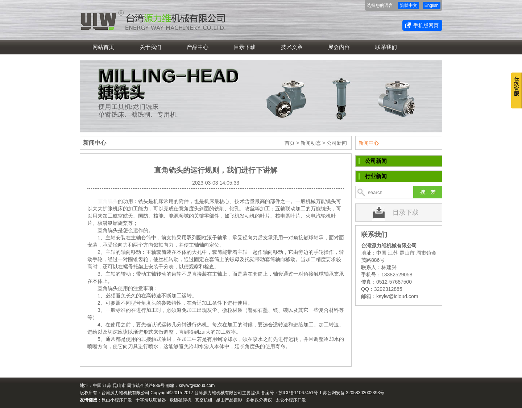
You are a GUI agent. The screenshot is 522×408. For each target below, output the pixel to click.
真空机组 (203, 400)
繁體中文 (408, 5)
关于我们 (150, 47)
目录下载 (245, 47)
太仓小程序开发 (291, 400)
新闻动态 (311, 143)
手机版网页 (426, 25)
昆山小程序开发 (117, 400)
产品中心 (197, 47)
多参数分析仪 (259, 400)
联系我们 (386, 47)
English (431, 5)
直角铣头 (108, 201)
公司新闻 (376, 161)
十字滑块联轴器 (151, 400)
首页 (290, 143)
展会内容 (339, 47)
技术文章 (292, 47)
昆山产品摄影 (229, 400)
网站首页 (103, 47)
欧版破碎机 (180, 400)
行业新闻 (376, 176)
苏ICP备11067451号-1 (300, 392)
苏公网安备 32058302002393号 (353, 392)
